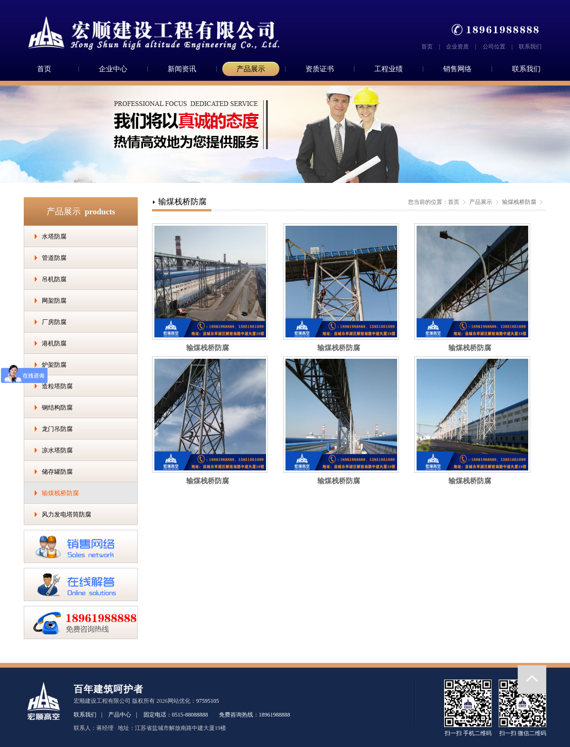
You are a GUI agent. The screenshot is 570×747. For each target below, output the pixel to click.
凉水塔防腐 (57, 450)
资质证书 (319, 69)
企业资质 (457, 46)
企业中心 (113, 69)
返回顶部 (532, 679)
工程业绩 (388, 69)
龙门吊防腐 (57, 428)
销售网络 (457, 69)
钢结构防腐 (57, 407)
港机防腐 (54, 343)
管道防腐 (54, 257)
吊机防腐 (54, 279)
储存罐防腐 (57, 471)
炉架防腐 (54, 364)
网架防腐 (54, 300)
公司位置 (494, 46)
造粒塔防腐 (57, 386)
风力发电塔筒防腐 (66, 514)
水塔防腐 (54, 236)
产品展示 (251, 69)
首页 (427, 46)
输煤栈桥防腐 (60, 493)
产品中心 (119, 714)
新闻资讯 (182, 69)
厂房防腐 (54, 322)
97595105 (207, 701)
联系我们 (530, 46)
